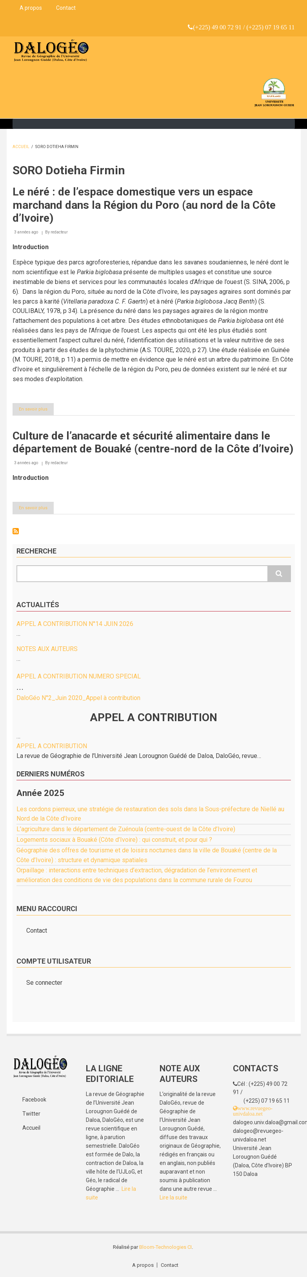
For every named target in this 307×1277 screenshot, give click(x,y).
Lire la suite (173, 1197)
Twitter (31, 1114)
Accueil (21, 147)
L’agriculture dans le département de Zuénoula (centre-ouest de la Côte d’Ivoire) (125, 829)
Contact (66, 8)
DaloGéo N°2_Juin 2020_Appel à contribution (78, 698)
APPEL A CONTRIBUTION (51, 746)
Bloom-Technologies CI (165, 1247)
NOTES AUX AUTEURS (47, 649)
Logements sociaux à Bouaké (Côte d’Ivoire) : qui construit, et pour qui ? (114, 839)
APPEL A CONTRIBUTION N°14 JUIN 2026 (74, 624)
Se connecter (44, 982)
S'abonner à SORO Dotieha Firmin (16, 531)
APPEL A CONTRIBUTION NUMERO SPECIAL (78, 676)
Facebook (34, 1099)
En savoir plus (36, 410)
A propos (31, 8)
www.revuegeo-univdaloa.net (252, 1110)
